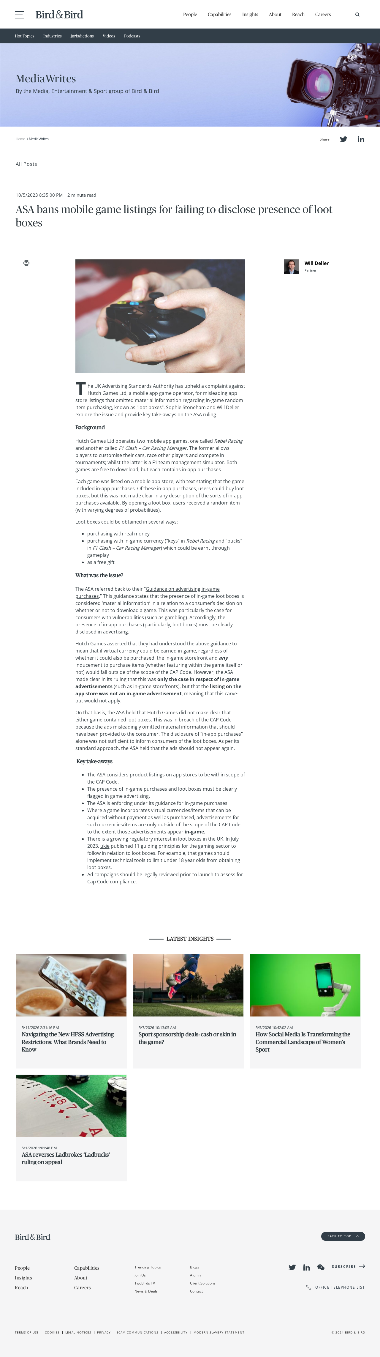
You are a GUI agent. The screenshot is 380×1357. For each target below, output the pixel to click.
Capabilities (220, 14)
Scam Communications (137, 1332)
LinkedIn (361, 139)
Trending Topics (147, 1267)
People (190, 14)
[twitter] (26, 281)
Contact (196, 1291)
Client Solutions (203, 1283)
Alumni (196, 1275)
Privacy (104, 1332)
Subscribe (344, 1266)
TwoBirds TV (144, 1283)
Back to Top (343, 1236)
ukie (105, 846)
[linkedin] (26, 298)
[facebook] (26, 315)
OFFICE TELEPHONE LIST (335, 1287)
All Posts (26, 164)
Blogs (194, 1267)
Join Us (140, 1275)
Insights (250, 14)
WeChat (320, 1267)
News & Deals (146, 1291)
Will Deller (317, 263)
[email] (26, 263)
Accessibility (176, 1332)
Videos (109, 36)
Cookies (52, 1332)
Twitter (343, 139)
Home (20, 139)
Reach (298, 14)
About (275, 14)
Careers (323, 14)
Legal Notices (78, 1332)
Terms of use (27, 1332)
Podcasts (132, 36)
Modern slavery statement (219, 1332)
